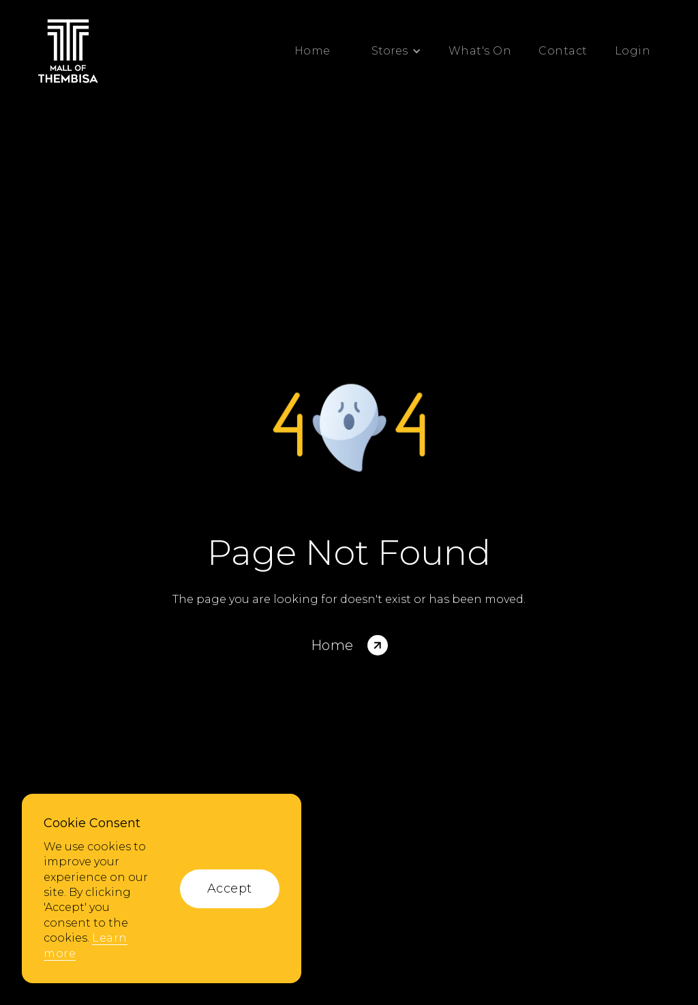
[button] (389, 51)
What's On (480, 50)
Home (312, 50)
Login (633, 50)
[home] (68, 51)
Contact (563, 50)
